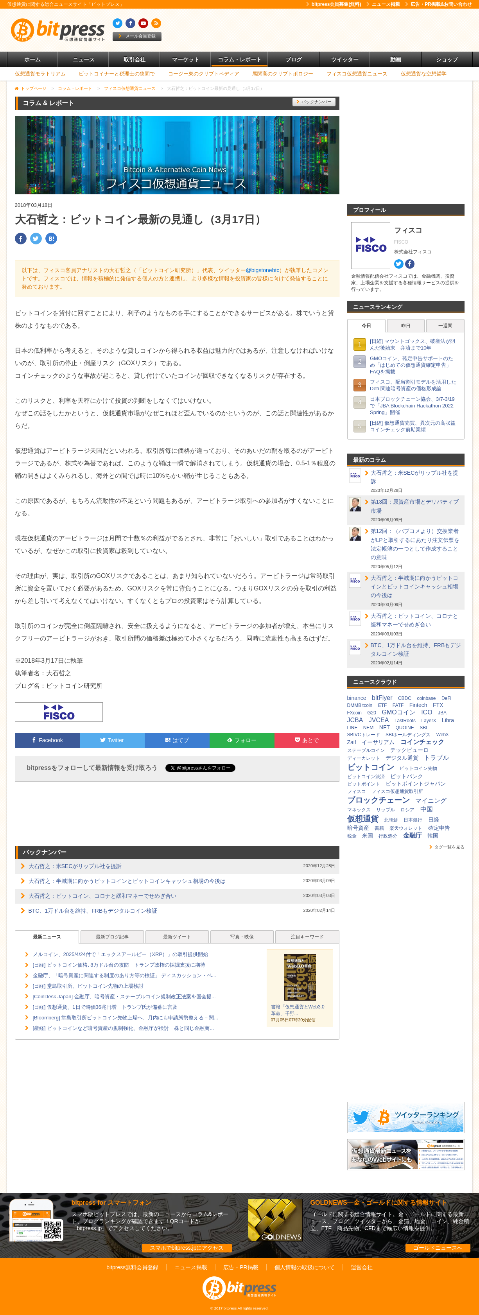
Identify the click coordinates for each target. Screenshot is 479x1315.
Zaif (351, 742)
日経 (433, 819)
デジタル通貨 (402, 758)
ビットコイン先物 (418, 768)
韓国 (432, 835)
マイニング (431, 800)
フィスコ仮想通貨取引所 (397, 791)
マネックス (359, 810)
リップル (385, 810)
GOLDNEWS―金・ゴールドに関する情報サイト (378, 1202)
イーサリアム (378, 742)
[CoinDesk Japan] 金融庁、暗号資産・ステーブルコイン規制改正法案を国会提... (124, 996)
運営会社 (362, 1267)
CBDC (404, 698)
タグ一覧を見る (447, 847)
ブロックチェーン (378, 800)
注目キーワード (307, 937)
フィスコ (356, 791)
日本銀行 (413, 820)
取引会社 (134, 59)
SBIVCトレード (363, 734)
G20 (371, 713)
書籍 (379, 828)
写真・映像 (242, 937)
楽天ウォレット (405, 828)
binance (356, 698)
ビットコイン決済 (366, 776)
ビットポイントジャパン (416, 783)
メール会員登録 (137, 36)
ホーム (32, 59)
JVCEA (379, 720)
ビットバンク (406, 776)
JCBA (355, 720)
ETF (382, 705)
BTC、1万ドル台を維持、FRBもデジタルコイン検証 (93, 911)
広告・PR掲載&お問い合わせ (438, 4)
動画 (395, 59)
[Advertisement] (329, 30)
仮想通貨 (363, 818)
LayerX (428, 720)
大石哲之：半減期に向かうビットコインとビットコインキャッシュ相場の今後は (127, 881)
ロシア (407, 810)
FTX (438, 705)
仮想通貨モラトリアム (40, 74)
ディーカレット (363, 758)
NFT (384, 727)
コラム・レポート (240, 59)
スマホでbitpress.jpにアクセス (187, 1248)
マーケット (185, 59)
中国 (426, 809)
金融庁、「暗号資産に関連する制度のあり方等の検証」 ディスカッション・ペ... (124, 975)
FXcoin (354, 713)
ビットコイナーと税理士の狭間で (117, 74)
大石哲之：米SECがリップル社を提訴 (75, 866)
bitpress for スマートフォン (111, 1202)
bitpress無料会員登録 (132, 1267)
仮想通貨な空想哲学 (424, 74)
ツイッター (345, 59)
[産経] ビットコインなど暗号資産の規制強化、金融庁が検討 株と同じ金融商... (123, 1028)
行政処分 (388, 836)
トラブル (436, 757)
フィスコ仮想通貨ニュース (357, 74)
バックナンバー (314, 101)
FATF (398, 705)
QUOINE (404, 727)
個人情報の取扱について (304, 1267)
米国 (367, 835)
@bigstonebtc (263, 270)
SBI (423, 727)
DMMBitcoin (360, 705)
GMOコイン (398, 712)
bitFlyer (382, 697)
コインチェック (422, 742)
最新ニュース (47, 937)
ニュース (84, 59)
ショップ (447, 59)
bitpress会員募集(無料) (333, 4)
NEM (368, 727)
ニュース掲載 (383, 4)
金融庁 (412, 835)
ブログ (293, 59)
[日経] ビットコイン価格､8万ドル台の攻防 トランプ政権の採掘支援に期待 (119, 965)
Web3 (442, 734)
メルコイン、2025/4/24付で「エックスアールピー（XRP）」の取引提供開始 (120, 954)
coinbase (426, 698)
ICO (426, 712)
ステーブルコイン (366, 750)
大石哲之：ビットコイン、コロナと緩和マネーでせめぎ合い (102, 896)
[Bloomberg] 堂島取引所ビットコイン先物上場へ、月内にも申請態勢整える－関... (126, 1018)
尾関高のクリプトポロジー (282, 74)
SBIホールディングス (408, 734)
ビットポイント (363, 784)
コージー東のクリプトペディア (203, 74)
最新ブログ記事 (112, 937)
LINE (352, 727)
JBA (442, 713)
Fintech (418, 705)
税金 (352, 836)
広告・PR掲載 (240, 1267)
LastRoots (405, 720)
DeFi (446, 698)
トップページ (34, 88)
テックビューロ (409, 750)
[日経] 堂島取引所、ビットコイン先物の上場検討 (88, 986)
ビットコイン (370, 767)
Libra (448, 720)
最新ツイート (177, 937)
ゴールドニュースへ (438, 1248)
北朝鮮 (391, 820)
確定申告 (439, 828)
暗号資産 (358, 828)
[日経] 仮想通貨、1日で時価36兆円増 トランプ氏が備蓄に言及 (105, 1007)
